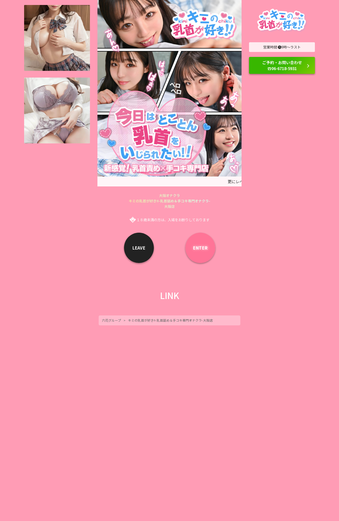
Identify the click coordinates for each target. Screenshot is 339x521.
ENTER (200, 248)
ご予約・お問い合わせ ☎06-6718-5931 (282, 65)
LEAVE (138, 248)
